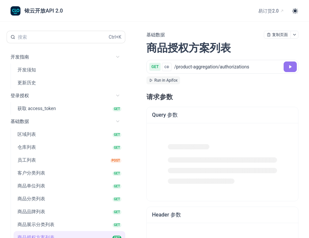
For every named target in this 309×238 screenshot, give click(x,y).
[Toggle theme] (295, 11)
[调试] (290, 66)
